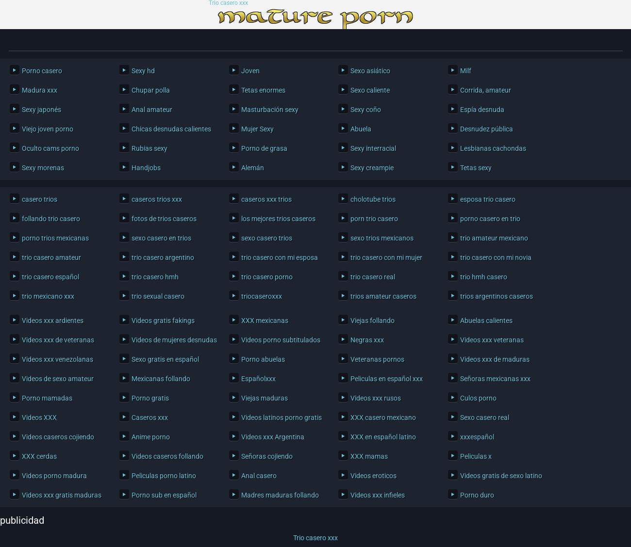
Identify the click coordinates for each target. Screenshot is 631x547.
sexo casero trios (266, 238)
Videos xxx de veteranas (58, 340)
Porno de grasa (264, 148)
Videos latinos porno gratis (281, 417)
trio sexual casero (158, 296)
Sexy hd (143, 71)
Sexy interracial (373, 148)
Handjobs (146, 168)
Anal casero (259, 476)
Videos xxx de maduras (495, 359)
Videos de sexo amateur (58, 379)
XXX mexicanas (264, 320)
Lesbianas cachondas (493, 148)
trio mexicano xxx (48, 296)
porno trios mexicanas (55, 238)
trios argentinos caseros (496, 296)
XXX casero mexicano (383, 417)
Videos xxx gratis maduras (61, 495)
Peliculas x (476, 456)
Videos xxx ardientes (52, 320)
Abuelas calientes (486, 320)
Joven (250, 71)
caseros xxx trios (266, 199)
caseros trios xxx (157, 199)
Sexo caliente (370, 90)
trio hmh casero (483, 277)
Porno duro (477, 495)
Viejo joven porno (47, 129)
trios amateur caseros (383, 296)
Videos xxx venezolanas (57, 359)
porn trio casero (374, 219)
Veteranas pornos (377, 359)
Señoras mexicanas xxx (495, 379)
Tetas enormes (263, 90)
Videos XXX (39, 417)
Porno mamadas (47, 398)
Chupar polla (151, 90)
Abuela (360, 129)
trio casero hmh (155, 277)
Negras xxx (367, 340)
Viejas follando (372, 320)
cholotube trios (373, 199)
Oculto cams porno (50, 148)
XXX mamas (369, 456)
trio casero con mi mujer (386, 257)
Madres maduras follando (280, 495)
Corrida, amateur (485, 90)
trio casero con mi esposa (279, 257)
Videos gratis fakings (163, 320)
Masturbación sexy (270, 109)
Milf (465, 71)
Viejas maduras (264, 398)
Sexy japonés (41, 109)
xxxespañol (477, 437)
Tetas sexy (476, 168)
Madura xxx (39, 90)
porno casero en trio (490, 219)
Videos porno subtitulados (280, 340)
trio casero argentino (163, 257)
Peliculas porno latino (164, 476)
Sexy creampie (372, 168)
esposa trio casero (487, 199)
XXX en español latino (383, 437)
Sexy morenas (43, 168)
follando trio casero (51, 219)
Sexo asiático (370, 71)
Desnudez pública (486, 129)
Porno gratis (150, 398)
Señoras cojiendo (267, 456)
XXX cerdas (39, 456)
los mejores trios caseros (278, 219)
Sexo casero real (484, 417)
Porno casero (42, 71)
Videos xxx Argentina (272, 437)
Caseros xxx (150, 417)
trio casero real (372, 277)
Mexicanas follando (161, 379)
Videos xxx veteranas (492, 340)
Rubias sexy (149, 148)
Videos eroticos (373, 476)
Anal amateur (152, 109)
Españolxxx (258, 379)
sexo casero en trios (161, 238)
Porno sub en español (164, 495)
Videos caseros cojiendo (58, 437)
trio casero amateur (51, 257)
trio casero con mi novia (495, 257)
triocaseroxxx (261, 296)
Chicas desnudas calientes (171, 129)
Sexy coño (365, 109)
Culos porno (478, 398)
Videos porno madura (54, 476)
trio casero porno (267, 277)
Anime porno (151, 437)
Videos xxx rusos (375, 398)
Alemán (252, 168)
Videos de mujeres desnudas (173, 340)
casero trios (39, 199)
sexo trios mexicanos (382, 238)
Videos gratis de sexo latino (501, 476)
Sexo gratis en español (165, 359)
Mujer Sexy (257, 129)
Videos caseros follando (167, 456)
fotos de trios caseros (164, 219)
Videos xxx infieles (377, 495)
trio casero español (50, 277)
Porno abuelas (263, 359)
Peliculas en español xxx (386, 379)
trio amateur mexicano (494, 238)
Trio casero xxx (228, 3)
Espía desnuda (482, 109)
